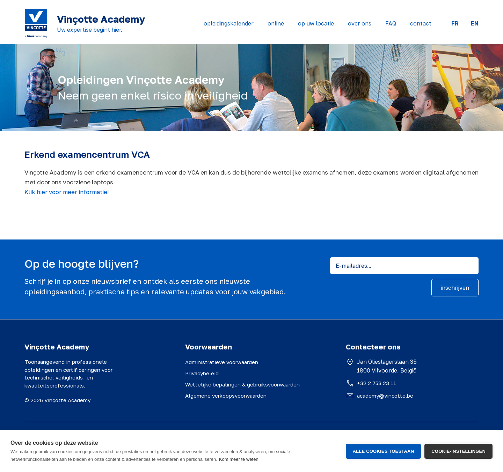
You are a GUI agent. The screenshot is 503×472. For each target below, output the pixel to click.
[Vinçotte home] (36, 23)
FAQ (390, 23)
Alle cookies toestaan (383, 451)
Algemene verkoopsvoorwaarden (226, 395)
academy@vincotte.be (385, 395)
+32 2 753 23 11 (376, 383)
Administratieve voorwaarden (221, 362)
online (276, 23)
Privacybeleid (202, 373)
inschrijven (455, 287)
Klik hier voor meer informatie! (66, 192)
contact (420, 23)
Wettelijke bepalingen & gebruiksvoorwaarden (242, 384)
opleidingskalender (229, 23)
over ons (359, 23)
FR (455, 23)
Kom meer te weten (238, 459)
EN (475, 23)
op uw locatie (316, 23)
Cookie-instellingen (458, 451)
